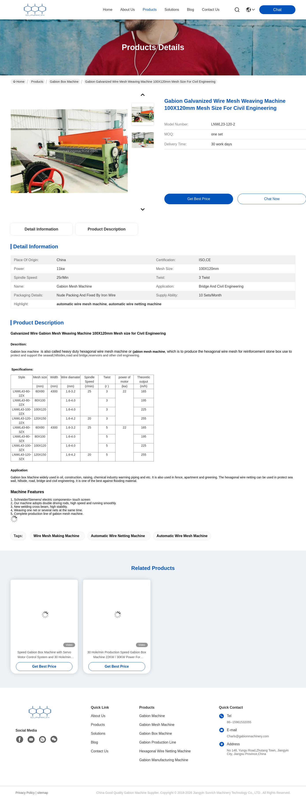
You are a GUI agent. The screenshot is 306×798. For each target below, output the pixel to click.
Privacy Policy (25, 792)
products (150, 9)
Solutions (98, 733)
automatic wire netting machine (118, 536)
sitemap (42, 792)
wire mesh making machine (56, 536)
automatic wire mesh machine (182, 536)
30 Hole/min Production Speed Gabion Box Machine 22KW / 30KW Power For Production (116, 654)
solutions (172, 9)
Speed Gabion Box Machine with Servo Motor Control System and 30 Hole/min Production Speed (44, 654)
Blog (94, 742)
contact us (210, 9)
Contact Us (99, 751)
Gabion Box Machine (64, 81)
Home (107, 9)
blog (190, 9)
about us (127, 9)
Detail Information (41, 229)
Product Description (107, 229)
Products (37, 81)
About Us (98, 716)
